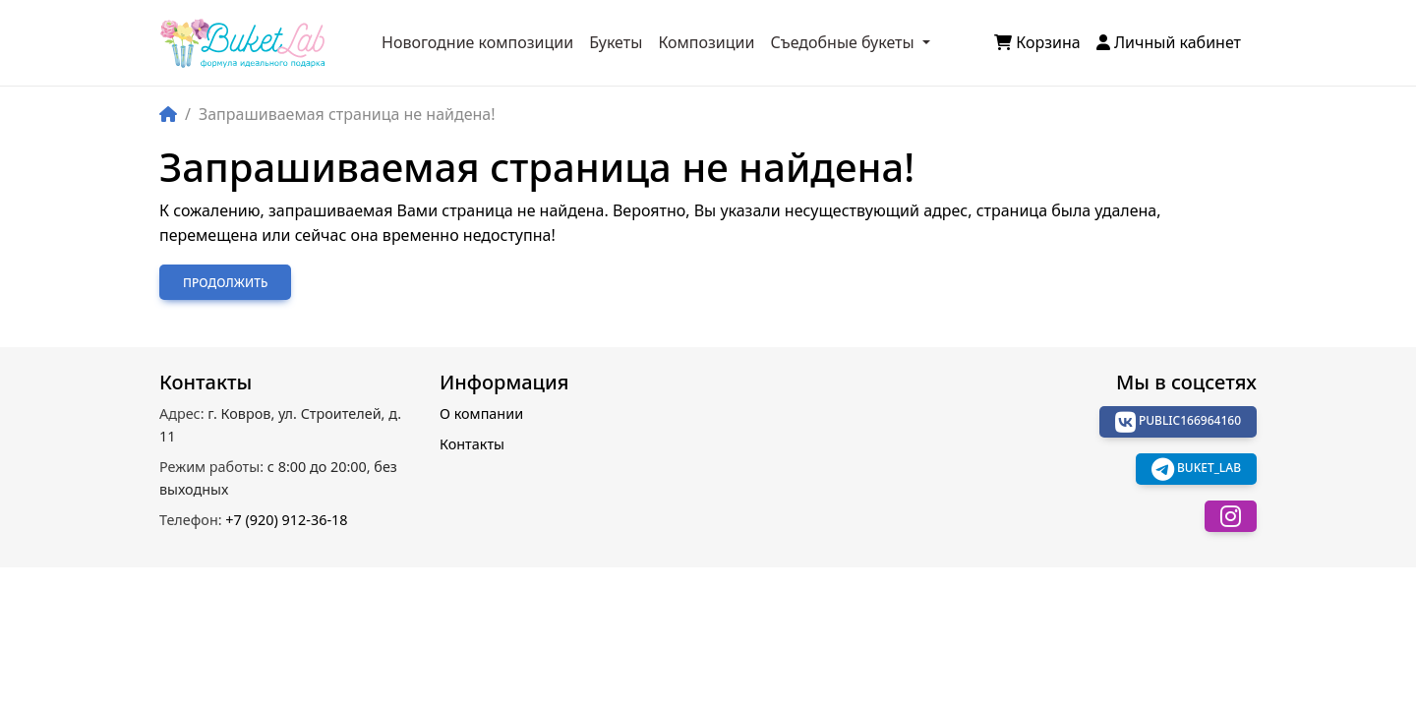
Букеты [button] (615, 42)
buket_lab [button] (1196, 469)
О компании (481, 413)
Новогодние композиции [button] (477, 42)
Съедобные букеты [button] (843, 42)
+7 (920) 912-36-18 (253, 519)
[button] (1231, 516)
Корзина (1037, 42)
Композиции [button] (706, 42)
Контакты (472, 444)
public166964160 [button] (1178, 422)
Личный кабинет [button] (1168, 42)
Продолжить (225, 282)
